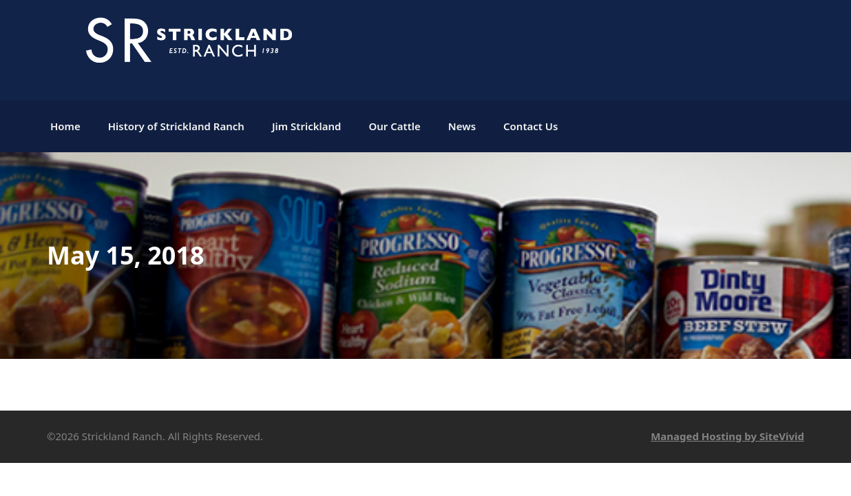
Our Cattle (394, 126)
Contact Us (530, 126)
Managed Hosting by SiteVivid (727, 436)
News (462, 126)
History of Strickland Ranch (176, 126)
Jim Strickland (307, 126)
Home (65, 126)
